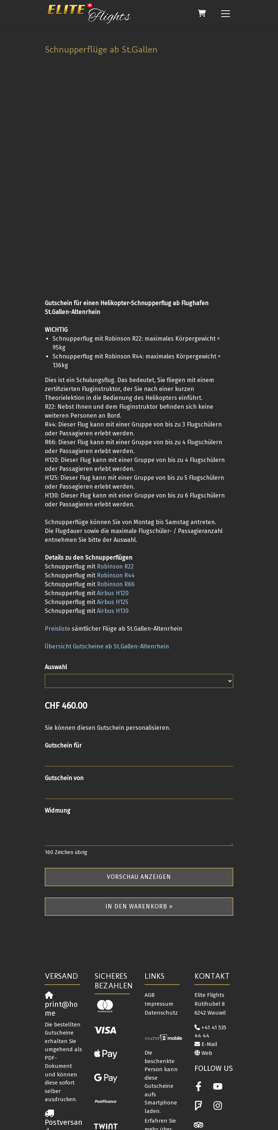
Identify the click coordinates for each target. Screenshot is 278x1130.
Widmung (57, 741)
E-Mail (209, 974)
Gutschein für (63, 675)
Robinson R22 (115, 496)
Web (206, 983)
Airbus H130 (113, 541)
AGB (150, 925)
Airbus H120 (113, 523)
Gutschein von (64, 708)
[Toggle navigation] (225, 13)
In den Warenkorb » (139, 836)
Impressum (159, 934)
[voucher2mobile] (164, 968)
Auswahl (56, 597)
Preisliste (57, 559)
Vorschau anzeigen (139, 807)
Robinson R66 (116, 514)
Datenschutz (161, 943)
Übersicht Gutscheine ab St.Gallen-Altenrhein (107, 576)
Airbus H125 (112, 532)
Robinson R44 (116, 505)
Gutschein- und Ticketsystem (129, 1120)
